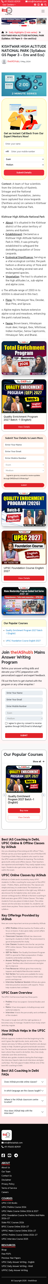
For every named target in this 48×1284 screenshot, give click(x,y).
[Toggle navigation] (43, 11)
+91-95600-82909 (11, 1147)
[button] (20, 25)
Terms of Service (9, 1188)
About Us (6, 1167)
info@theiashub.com (35, 1)
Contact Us (7, 1175)
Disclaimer (6, 1180)
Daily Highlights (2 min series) (23, 32)
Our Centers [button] (8, 4)
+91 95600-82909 (11, 1)
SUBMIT (24, 485)
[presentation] (4, 795)
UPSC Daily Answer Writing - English (18, 1262)
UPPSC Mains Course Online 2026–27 (19, 1230)
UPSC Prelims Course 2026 (14, 1207)
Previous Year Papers (11, 1258)
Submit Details (24, 172)
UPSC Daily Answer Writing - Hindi (17, 1266)
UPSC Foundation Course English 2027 (23, 640)
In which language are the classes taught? (22, 1090)
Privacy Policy (8, 1184)
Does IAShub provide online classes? (20, 1081)
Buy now (24, 810)
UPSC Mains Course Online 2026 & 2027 (20, 1211)
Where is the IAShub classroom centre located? (21, 1100)
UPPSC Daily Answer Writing (15, 1270)
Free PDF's (6, 1254)
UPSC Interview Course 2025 (15, 1239)
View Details (24, 427)
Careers (5, 1192)
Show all (38, 761)
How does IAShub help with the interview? (18, 1112)
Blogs (4, 1249)
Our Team (6, 1171)
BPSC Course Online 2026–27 (15, 1226)
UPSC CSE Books (9, 1203)
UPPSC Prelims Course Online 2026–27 (20, 1235)
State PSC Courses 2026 (13, 1222)
